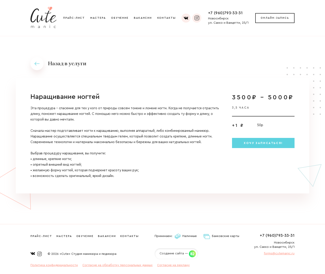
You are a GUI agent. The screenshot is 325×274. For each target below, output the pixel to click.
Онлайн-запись (275, 18)
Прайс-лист (74, 17)
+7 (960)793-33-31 (225, 13)
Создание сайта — (174, 253)
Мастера (98, 17)
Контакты (166, 17)
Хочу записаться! (263, 143)
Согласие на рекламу (173, 265)
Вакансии (143, 17)
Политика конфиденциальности (54, 265)
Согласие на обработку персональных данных (117, 265)
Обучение (119, 17)
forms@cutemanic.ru (279, 253)
